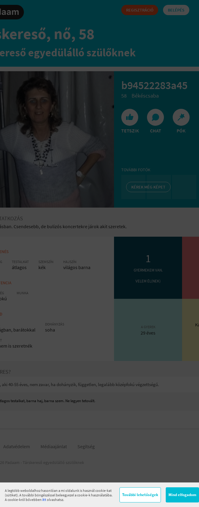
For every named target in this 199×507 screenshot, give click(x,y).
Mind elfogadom (182, 494)
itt (44, 499)
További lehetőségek (140, 494)
